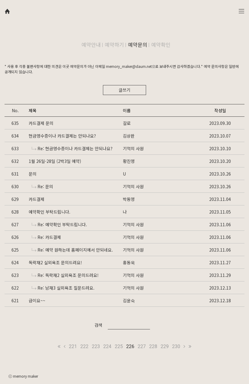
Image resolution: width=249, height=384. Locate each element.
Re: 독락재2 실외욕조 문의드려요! (65, 275)
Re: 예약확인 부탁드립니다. (59, 224)
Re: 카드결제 (46, 237)
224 (107, 346)
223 (96, 346)
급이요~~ (37, 300)
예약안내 (91, 44)
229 (165, 346)
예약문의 (137, 44)
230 (176, 346)
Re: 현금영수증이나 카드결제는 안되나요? (72, 148)
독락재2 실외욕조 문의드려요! (55, 262)
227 (142, 346)
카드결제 (36, 199)
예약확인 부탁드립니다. (49, 212)
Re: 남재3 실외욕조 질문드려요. (63, 288)
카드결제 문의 (41, 123)
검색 (98, 325)
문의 (33, 174)
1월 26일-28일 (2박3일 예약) (55, 161)
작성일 (220, 110)
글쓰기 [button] (124, 90)
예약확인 (161, 44)
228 (153, 346)
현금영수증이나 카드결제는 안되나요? (62, 136)
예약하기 (114, 44)
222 (84, 346)
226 (130, 346)
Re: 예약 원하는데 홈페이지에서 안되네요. (72, 250)
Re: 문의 (42, 186)
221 (73, 346)
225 (119, 346)
